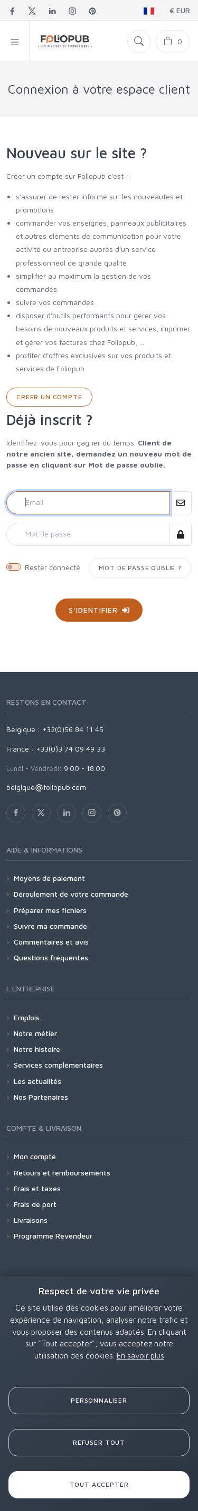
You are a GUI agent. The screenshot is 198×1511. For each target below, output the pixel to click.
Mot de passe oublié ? (140, 568)
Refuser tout (99, 1442)
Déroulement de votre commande (71, 893)
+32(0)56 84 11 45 (72, 729)
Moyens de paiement (49, 878)
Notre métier (35, 1033)
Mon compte (35, 1156)
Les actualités (37, 1081)
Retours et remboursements (62, 1172)
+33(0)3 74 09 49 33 (70, 748)
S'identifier (99, 609)
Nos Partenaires (41, 1096)
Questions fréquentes (51, 957)
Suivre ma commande (50, 925)
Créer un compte (49, 397)
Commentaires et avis (51, 941)
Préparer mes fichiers (50, 910)
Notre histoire (37, 1048)
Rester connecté (52, 567)
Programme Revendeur (53, 1235)
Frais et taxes (37, 1188)
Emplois (27, 1017)
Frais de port (35, 1204)
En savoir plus (140, 1355)
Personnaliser (99, 1400)
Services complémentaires (58, 1064)
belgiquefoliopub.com (46, 787)
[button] (15, 41)
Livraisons (31, 1219)
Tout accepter (99, 1484)
